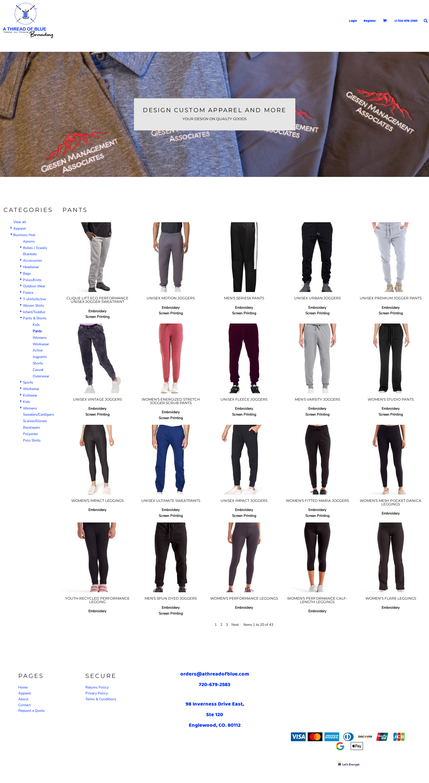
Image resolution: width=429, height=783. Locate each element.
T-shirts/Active (34, 299)
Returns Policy (97, 687)
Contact (24, 705)
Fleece (28, 292)
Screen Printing (97, 316)
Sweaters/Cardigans (38, 414)
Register (370, 20)
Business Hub (24, 235)
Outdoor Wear (34, 286)
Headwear (31, 267)
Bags (27, 273)
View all (19, 222)
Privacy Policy (96, 693)
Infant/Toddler (34, 312)
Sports (28, 382)
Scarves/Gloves (35, 421)
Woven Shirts (33, 305)
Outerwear (41, 376)
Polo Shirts (32, 440)
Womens (40, 337)
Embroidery (97, 311)
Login (353, 20)
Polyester (30, 434)
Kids (36, 324)
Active (38, 350)
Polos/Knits (32, 280)
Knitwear (30, 395)
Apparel (19, 228)
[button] (385, 21)
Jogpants (40, 356)
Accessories (32, 260)
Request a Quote (31, 710)
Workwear (41, 344)
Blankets (30, 254)
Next (235, 624)
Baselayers (31, 427)
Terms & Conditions (100, 699)
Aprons (29, 241)
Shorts (38, 363)
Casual (38, 369)
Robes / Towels (35, 247)
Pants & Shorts (35, 318)
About (23, 699)
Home (23, 687)
